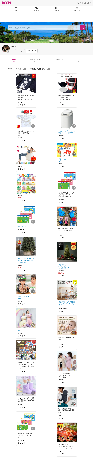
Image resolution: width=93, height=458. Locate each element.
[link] (26, 83)
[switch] (24, 69)
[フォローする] (32, 51)
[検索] (82, 27)
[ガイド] (78, 3)
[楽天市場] (87, 3)
